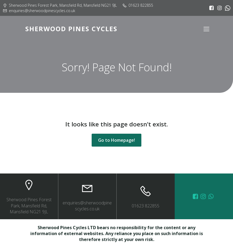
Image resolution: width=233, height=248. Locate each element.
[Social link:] (226, 8)
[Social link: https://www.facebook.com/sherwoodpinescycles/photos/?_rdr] (196, 196)
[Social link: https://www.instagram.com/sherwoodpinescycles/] (218, 8)
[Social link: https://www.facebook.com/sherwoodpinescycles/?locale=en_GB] (210, 8)
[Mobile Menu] (207, 29)
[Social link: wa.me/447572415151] (212, 196)
